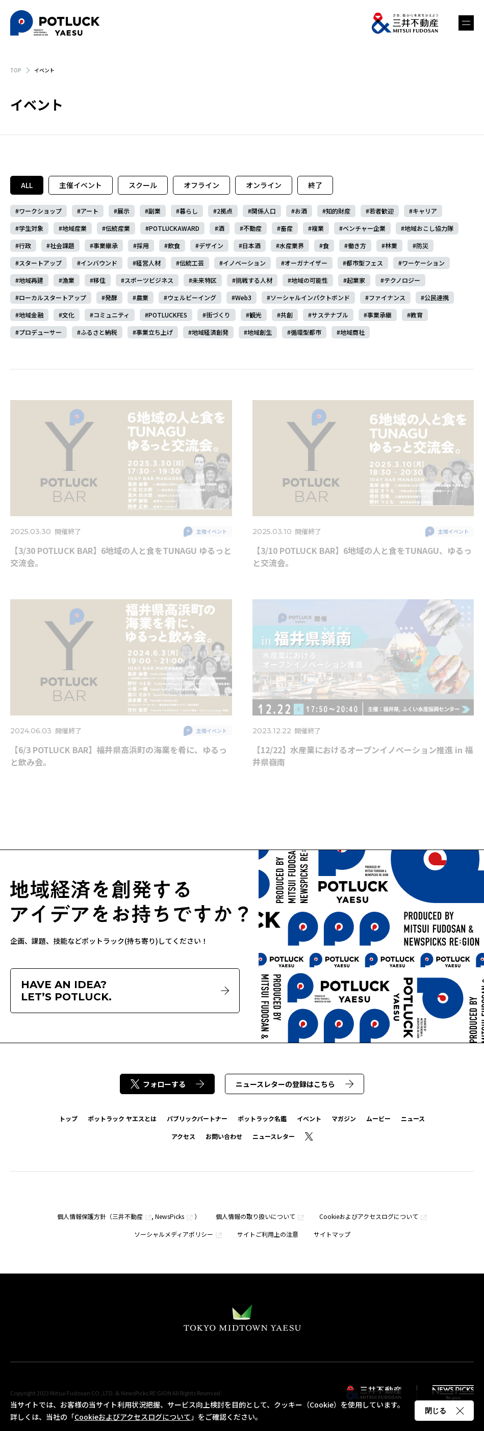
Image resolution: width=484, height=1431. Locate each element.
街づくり (218, 314)
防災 (422, 245)
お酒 (301, 210)
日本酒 (251, 245)
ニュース (413, 1118)
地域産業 (74, 228)
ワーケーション (423, 262)
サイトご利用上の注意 (267, 1234)
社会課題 (62, 245)
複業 (318, 228)
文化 (68, 314)
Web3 (243, 297)
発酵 (111, 297)
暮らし (189, 210)
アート (89, 210)
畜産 (287, 228)
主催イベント (80, 185)
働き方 (357, 245)
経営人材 (148, 262)
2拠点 (225, 210)
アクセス (183, 1136)
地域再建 (31, 280)
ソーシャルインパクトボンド (310, 297)
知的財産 (338, 210)
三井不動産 (127, 1216)
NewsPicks (169, 1216)
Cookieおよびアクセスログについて (368, 1216)
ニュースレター (273, 1136)
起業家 (356, 280)
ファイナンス (387, 297)
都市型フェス (364, 262)
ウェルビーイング (191, 297)
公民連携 (436, 297)
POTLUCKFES (167, 314)
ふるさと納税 (99, 332)
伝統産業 (118, 228)
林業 (391, 245)
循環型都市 (306, 332)
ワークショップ (40, 210)
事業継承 (105, 245)
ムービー (378, 1118)
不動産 (252, 228)
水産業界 (291, 245)
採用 (143, 245)
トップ (68, 1118)
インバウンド (99, 262)
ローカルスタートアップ (52, 297)
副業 (154, 210)
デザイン (211, 245)
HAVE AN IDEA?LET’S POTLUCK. (125, 990)
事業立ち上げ (154, 332)
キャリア (425, 210)
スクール (143, 185)
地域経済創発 (210, 332)
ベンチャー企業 (364, 228)
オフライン (201, 185)
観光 (255, 314)
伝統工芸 (192, 262)
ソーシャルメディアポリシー (173, 1234)
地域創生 (259, 332)
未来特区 (204, 280)
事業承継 (379, 314)
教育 (417, 314)
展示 (123, 210)
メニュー (466, 23)
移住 (99, 280)
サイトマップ (332, 1234)
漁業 (68, 280)
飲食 (174, 245)
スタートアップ (40, 262)
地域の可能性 (309, 280)
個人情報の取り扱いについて (255, 1216)
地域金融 (31, 314)
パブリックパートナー (197, 1118)
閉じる (444, 1411)
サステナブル (330, 314)
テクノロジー (402, 280)
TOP (15, 70)
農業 (142, 297)
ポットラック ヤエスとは (122, 1118)
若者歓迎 (381, 210)
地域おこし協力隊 (428, 228)
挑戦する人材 (254, 280)
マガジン (344, 1118)
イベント (309, 1118)
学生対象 (31, 228)
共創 (287, 314)
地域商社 (352, 332)
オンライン (264, 185)
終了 (315, 185)
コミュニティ (111, 314)
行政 (25, 245)
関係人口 (263, 210)
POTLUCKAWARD (174, 228)
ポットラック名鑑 (262, 1118)
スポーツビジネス (148, 280)
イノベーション (244, 262)
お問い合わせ (224, 1136)
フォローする (167, 1084)
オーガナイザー (306, 262)
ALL (27, 185)
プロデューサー (40, 332)
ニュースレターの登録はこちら (294, 1084)
